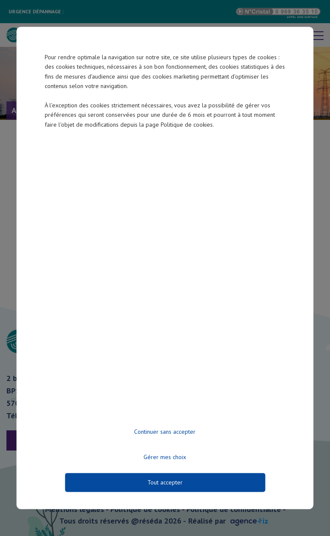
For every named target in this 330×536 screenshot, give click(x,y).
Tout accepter (165, 483)
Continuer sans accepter (165, 432)
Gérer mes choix (165, 457)
